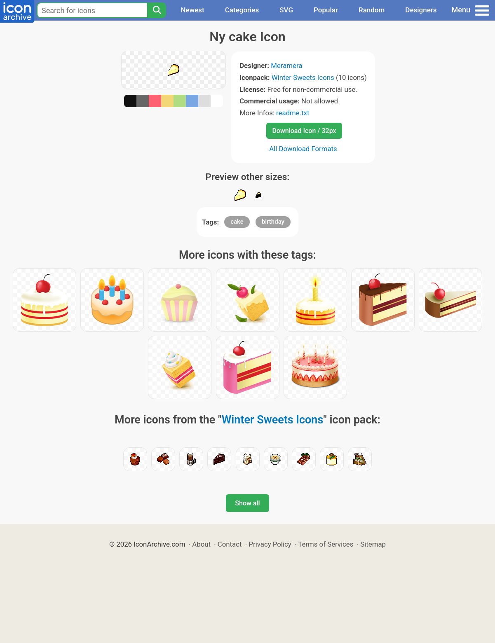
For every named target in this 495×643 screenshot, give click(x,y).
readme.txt (292, 113)
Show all (247, 503)
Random (372, 10)
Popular (326, 10)
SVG (286, 10)
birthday (273, 221)
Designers (420, 10)
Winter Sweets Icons (303, 77)
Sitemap (373, 544)
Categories (242, 10)
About (201, 544)
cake (237, 221)
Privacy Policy (270, 544)
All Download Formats (303, 149)
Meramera (286, 65)
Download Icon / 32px (304, 131)
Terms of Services (325, 544)
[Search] (156, 10)
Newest (192, 10)
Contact (230, 544)
